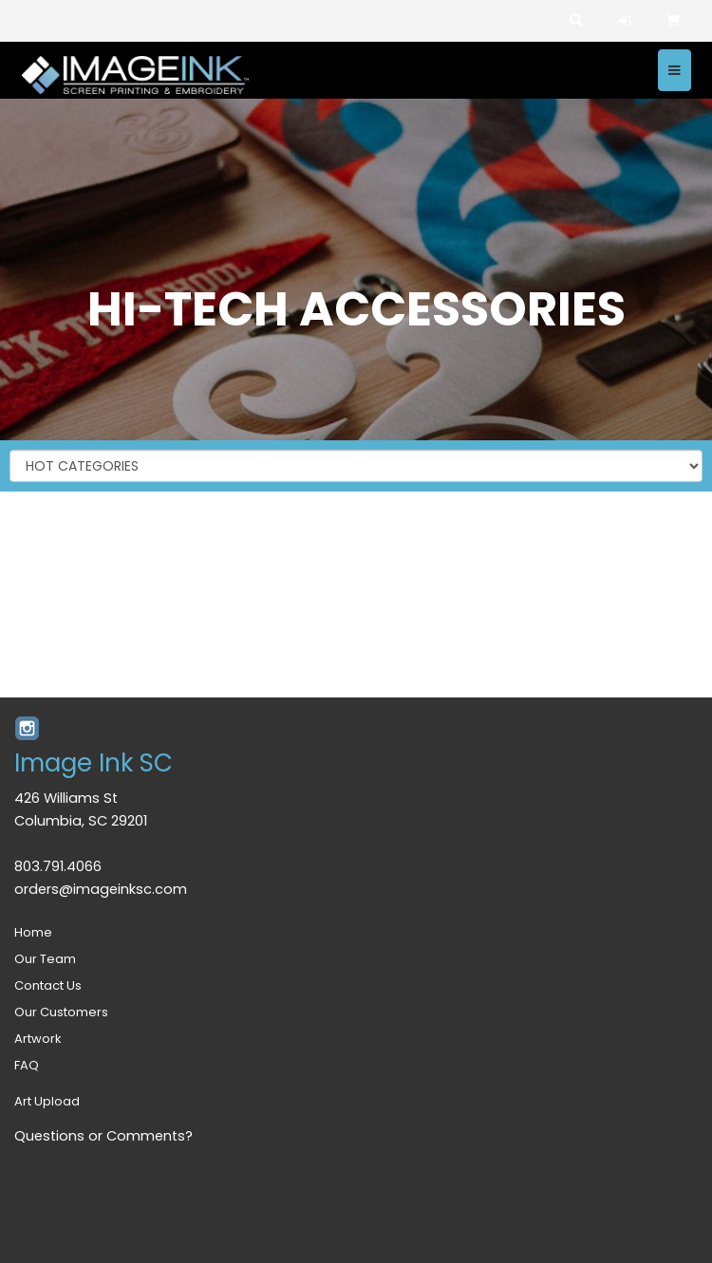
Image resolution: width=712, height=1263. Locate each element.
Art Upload (47, 1101)
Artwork (38, 1039)
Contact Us (48, 985)
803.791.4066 (58, 866)
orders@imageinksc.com (100, 889)
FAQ (26, 1065)
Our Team (45, 959)
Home (33, 932)
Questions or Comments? (103, 1135)
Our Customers (61, 1012)
